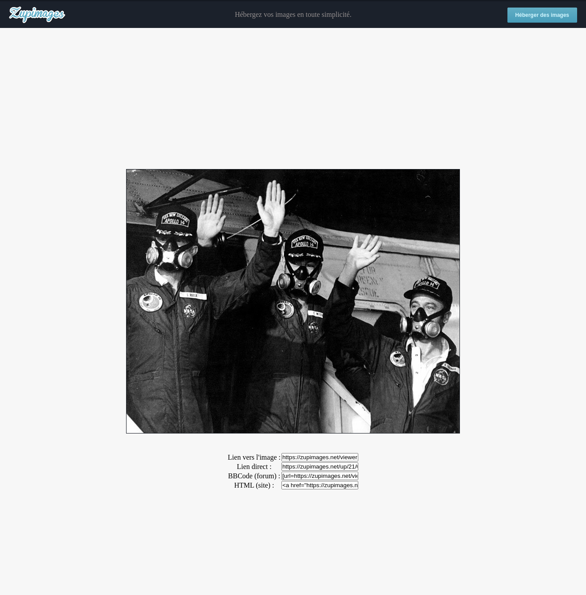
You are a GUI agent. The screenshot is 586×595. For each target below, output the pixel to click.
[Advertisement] (293, 99)
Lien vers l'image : (254, 457)
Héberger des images (542, 15)
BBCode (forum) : (254, 476)
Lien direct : (254, 466)
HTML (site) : (254, 485)
